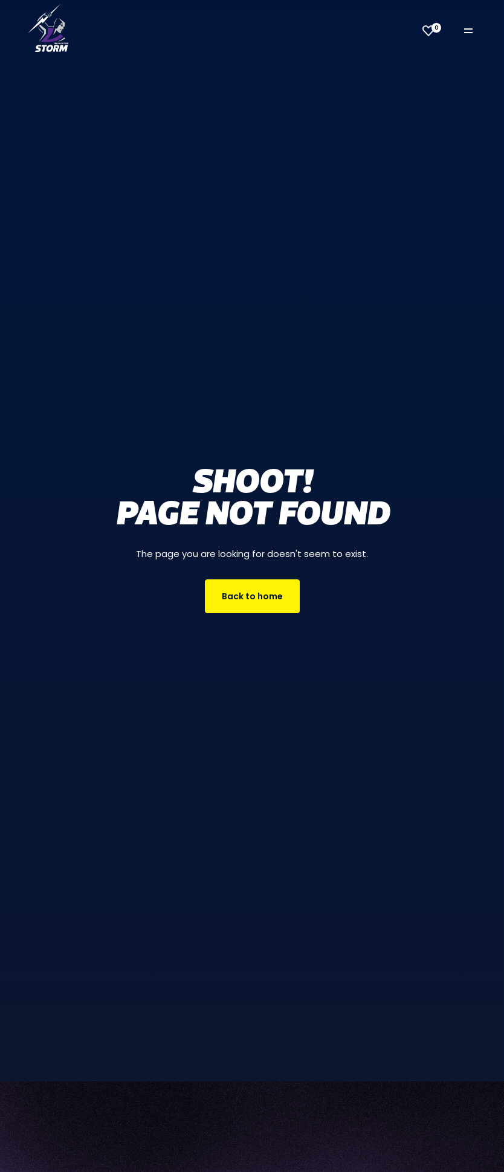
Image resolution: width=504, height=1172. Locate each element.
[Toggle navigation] (477, 31)
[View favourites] (428, 31)
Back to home (252, 596)
